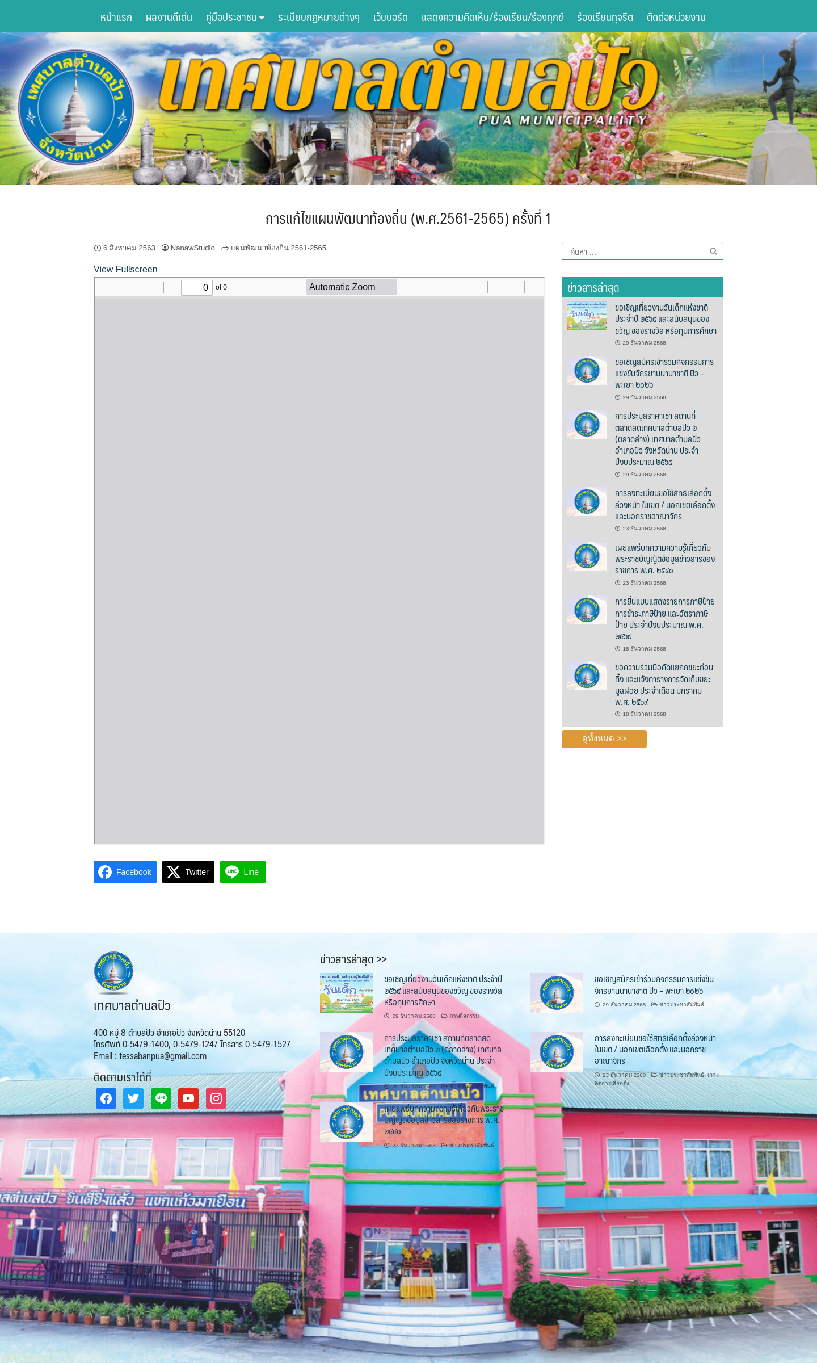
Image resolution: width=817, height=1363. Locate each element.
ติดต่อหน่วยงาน (676, 16)
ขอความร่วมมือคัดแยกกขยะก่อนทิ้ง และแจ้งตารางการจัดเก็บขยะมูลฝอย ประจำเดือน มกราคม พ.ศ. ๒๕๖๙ (664, 684)
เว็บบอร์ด (390, 16)
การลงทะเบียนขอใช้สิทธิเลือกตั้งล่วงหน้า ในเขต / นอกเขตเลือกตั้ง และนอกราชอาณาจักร (665, 504)
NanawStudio (193, 248)
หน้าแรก (116, 16)
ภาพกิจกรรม (464, 1016)
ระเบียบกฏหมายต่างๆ (319, 16)
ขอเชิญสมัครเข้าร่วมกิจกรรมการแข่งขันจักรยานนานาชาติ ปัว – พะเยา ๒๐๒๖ (664, 373)
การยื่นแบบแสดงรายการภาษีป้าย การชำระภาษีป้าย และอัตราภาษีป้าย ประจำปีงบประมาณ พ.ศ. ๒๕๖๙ (665, 618)
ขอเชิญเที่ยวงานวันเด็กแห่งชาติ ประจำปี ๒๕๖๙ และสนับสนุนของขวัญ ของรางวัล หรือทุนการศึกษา (666, 318)
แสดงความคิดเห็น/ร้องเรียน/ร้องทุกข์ (492, 16)
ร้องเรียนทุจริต (605, 16)
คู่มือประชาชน (235, 16)
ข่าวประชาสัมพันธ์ (681, 1004)
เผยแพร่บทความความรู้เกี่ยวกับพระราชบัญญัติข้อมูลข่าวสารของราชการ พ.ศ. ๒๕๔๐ (665, 558)
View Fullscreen (126, 269)
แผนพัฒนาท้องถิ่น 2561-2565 (278, 248)
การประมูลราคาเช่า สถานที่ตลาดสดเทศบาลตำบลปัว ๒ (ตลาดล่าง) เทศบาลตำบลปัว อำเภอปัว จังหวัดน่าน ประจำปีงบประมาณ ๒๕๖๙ (658, 438)
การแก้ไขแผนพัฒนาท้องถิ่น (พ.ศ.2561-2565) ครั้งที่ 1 (408, 217)
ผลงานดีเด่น (169, 16)
